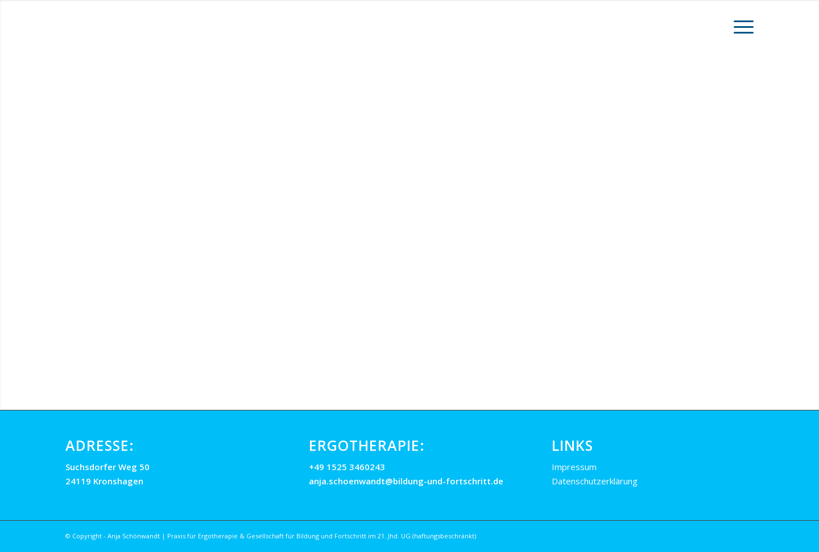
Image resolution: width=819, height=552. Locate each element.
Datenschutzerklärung (595, 481)
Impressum (574, 466)
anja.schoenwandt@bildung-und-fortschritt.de (406, 481)
